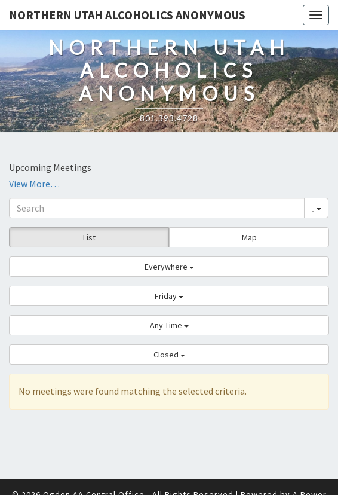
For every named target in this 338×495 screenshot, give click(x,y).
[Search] (157, 208)
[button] (169, 266)
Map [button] (249, 237)
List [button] (89, 237)
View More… (34, 184)
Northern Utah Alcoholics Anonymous (127, 14)
